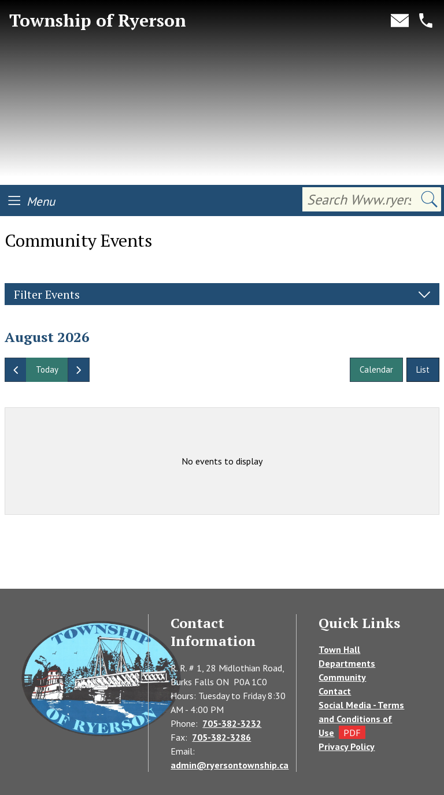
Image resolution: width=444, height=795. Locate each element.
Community (342, 677)
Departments (347, 663)
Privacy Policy (347, 746)
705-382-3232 (231, 723)
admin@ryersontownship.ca (229, 765)
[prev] (16, 370)
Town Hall (339, 649)
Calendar (376, 369)
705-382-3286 (221, 737)
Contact (335, 691)
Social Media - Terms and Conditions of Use (361, 718)
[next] (79, 370)
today (47, 369)
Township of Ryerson (97, 20)
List (423, 369)
